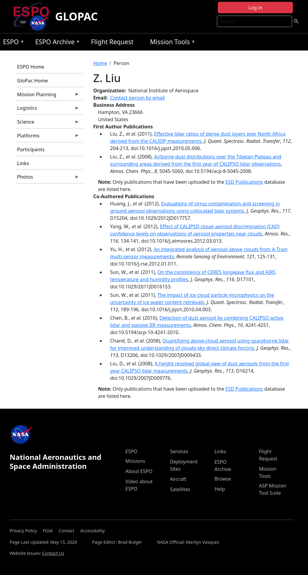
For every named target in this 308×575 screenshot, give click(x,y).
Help (219, 489)
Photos (47, 178)
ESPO (12, 43)
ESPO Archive (56, 43)
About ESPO (138, 471)
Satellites (180, 489)
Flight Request (112, 42)
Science (47, 123)
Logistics (47, 109)
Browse (222, 478)
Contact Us (53, 553)
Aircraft (178, 479)
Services (179, 451)
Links (23, 163)
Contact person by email (137, 97)
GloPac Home (32, 80)
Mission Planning (47, 96)
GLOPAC (76, 16)
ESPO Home (30, 66)
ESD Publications (244, 182)
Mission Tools (171, 43)
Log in (255, 7)
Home (100, 63)
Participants (31, 149)
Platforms (47, 137)
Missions (135, 461)
